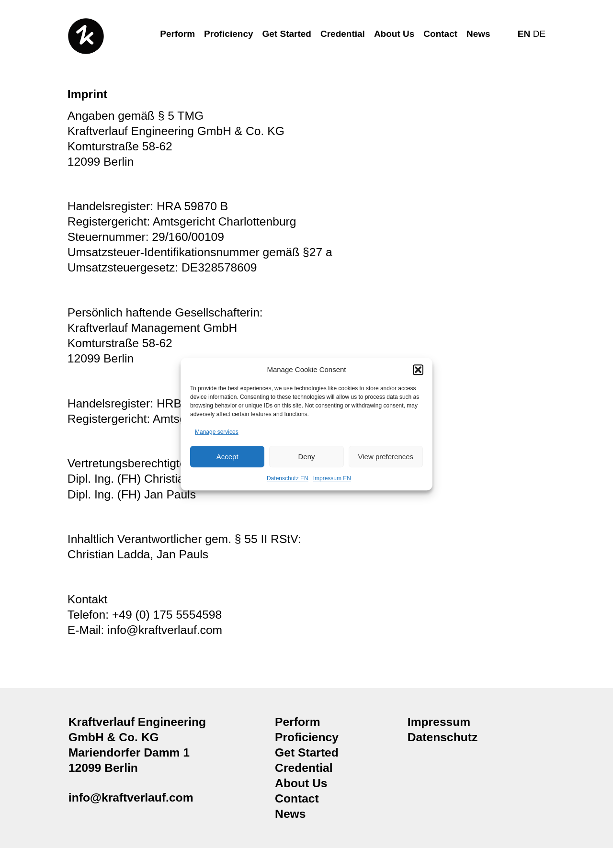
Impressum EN (332, 478)
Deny (306, 456)
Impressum (439, 721)
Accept (227, 456)
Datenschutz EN (287, 478)
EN (524, 34)
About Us (394, 34)
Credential (342, 34)
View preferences (386, 456)
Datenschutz (442, 737)
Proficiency (228, 34)
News (478, 34)
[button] (418, 369)
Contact (440, 34)
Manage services (216, 432)
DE (539, 34)
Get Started (286, 34)
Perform (177, 34)
